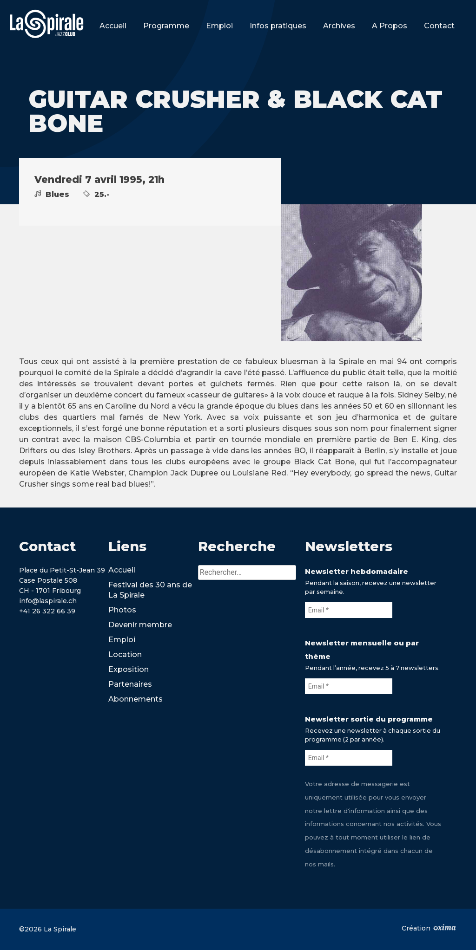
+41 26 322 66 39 (47, 611)
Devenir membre (140, 624)
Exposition (128, 669)
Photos (122, 609)
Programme (166, 25)
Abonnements (135, 699)
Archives (339, 25)
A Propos (389, 25)
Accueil (112, 25)
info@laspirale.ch (48, 601)
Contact (439, 25)
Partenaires (130, 684)
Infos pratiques (278, 25)
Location (125, 654)
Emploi (219, 25)
